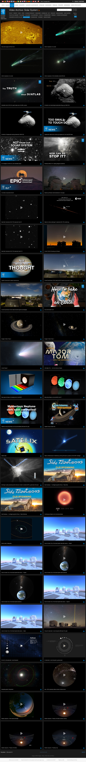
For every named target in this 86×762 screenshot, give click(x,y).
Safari (5, 195)
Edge (5, 192)
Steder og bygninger (62, 15)
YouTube (3, 164)
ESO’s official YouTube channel (34, 164)
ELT (49, 13)
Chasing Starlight (29, 13)
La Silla (41, 15)
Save (5, 216)
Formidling (54, 5)
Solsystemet (26, 17)
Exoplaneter (67, 13)
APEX (23, 13)
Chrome (6, 191)
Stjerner (40, 17)
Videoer (12, 6)
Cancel (11, 216)
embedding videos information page (8, 167)
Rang (75, 14)
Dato (75, 16)
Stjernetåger (47, 15)
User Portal (81, 1)
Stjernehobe (34, 17)
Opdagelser (41, 5)
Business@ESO (67, 5)
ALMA (19, 13)
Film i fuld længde (13, 15)
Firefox (5, 193)
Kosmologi (44, 13)
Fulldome (21, 15)
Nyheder (16, 5)
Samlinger (38, 13)
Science (76, 1)
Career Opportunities (76, 5)
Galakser (27, 15)
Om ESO (3, 5)
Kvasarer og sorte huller (15, 17)
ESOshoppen (22, 5)
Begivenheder (48, 5)
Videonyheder (47, 17)
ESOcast (53, 13)
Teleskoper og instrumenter (31, 5)
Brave (5, 189)
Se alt (10, 13)
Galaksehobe (34, 15)
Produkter (60, 5)
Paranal (54, 15)
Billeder (7, 5)
